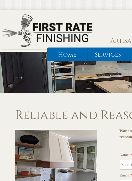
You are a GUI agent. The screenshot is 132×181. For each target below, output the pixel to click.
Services (108, 55)
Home (67, 55)
